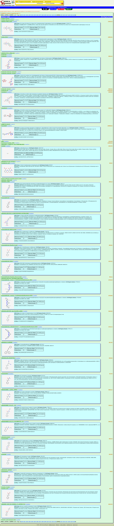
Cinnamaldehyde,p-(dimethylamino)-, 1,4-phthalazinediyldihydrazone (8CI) (19, 326)
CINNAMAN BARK (5, 437)
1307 (40, 15)
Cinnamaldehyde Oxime (7, 261)
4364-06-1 (110, 245)
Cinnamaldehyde (5, 197)
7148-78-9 (110, 229)
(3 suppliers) (23, 276)
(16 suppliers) (10, 373)
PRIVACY (57, 524)
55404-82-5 (110, 311)
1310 (47, 15)
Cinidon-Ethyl (4, 37)
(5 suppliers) (10, 37)
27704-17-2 (110, 326)
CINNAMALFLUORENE (6, 342)
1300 (22, 15)
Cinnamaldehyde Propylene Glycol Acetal (11, 276)
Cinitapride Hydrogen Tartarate (8, 71)
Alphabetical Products (51, 7)
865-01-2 (110, 276)
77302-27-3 (110, 405)
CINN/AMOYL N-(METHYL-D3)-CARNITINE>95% (12, 144)
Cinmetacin (4, 92)
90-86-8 (111, 471)
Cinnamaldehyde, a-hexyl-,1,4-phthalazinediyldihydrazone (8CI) (16, 279)
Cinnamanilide (4, 438)
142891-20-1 (110, 37)
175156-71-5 (110, 21)
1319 (71, 15)
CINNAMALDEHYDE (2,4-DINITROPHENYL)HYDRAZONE (15, 213)
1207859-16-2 (110, 73)
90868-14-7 (110, 389)
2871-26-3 (110, 342)
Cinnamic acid (4, 488)
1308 (42, 15)
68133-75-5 (110, 504)
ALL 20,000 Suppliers (62, 7)
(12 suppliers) (9, 56)
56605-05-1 (110, 421)
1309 (45, 15)
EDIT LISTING (63, 524)
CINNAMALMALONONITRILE (8, 358)
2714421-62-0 (110, 90)
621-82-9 (110, 488)
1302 (27, 15)
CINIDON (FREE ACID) (6, 21)
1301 (24, 15)
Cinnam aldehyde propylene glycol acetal (11, 178)
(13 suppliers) (19, 229)
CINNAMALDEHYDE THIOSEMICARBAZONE (12, 278)
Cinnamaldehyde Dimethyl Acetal (9, 245)
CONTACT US (69, 524)
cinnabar (3, 145)
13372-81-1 (110, 261)
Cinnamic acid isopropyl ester (8, 519)
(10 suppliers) (9, 54)
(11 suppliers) (12, 163)
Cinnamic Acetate (5, 487)
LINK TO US (75, 524)
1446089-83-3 (110, 125)
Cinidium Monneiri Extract (7, 19)
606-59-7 (110, 163)
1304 (32, 15)
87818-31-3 (110, 108)
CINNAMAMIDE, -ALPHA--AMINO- (9, 389)
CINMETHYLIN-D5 (5, 124)
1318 (69, 15)
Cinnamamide (4, 373)
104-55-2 (110, 197)
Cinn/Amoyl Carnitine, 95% (7, 142)
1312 (53, 15)
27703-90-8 (110, 295)
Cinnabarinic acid (5, 163)
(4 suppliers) (14, 21)
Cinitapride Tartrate (6, 88)
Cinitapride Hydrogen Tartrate (8, 73)
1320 (74, 15)
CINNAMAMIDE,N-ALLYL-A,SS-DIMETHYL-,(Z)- (12, 421)
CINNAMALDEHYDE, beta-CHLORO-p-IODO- (12, 311)
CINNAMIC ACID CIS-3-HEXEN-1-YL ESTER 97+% (13, 504)
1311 (50, 15)
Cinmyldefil (4, 125)
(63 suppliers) (10, 488)
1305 (35, 15)
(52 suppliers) (12, 197)
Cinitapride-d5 (4, 90)
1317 (66, 15)
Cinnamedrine (4, 471)
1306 (37, 15)
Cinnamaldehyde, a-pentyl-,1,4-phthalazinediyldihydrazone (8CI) (16, 295)
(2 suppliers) (18, 73)
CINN (2, 141)
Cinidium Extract (5, 18)
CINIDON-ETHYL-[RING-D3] (7, 53)
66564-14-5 (110, 56)
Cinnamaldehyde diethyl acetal (8, 229)
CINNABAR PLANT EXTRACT (8, 161)
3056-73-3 (110, 438)
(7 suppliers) (27, 504)
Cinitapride (4, 54)
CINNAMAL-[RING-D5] (6, 180)
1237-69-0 (110, 213)
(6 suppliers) (19, 245)
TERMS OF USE (52, 524)
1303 (29, 15)
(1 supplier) (10, 90)
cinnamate (3, 454)
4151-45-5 (110, 454)
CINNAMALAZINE (5, 181)
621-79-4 (110, 373)
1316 (64, 15)
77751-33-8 (110, 141)
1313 (55, 15)
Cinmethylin (4, 108)
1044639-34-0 (110, 142)
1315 (61, 15)
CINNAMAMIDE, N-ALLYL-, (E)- (8, 405)
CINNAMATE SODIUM (6, 469)
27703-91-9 (110, 279)
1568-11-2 (110, 181)
